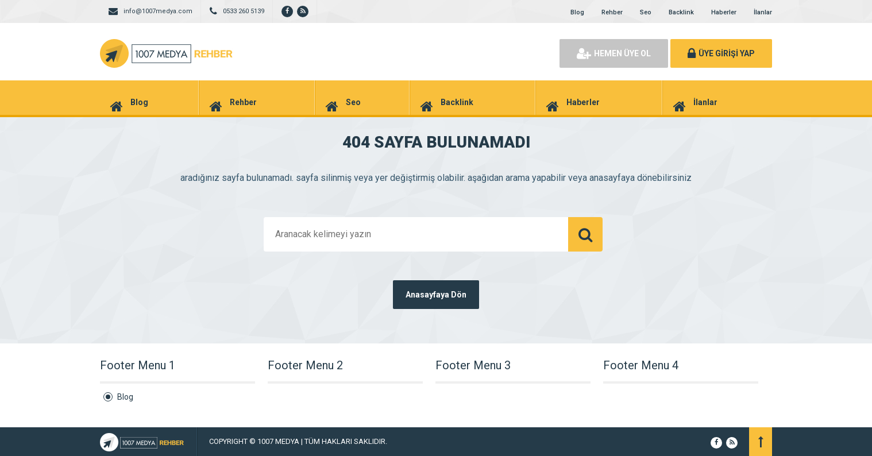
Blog (577, 12)
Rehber (612, 12)
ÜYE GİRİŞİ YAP (721, 53)
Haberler (723, 12)
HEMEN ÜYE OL (614, 53)
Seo (645, 12)
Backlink (681, 12)
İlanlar (763, 12)
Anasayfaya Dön (436, 294)
